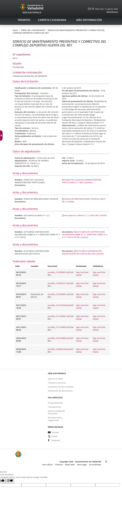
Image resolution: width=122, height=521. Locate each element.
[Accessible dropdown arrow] (2, 135)
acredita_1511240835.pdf (59, 327)
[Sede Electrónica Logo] (32, 7)
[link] (111, 12)
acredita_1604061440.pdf (59, 349)
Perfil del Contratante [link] (33, 30)
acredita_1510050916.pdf (59, 272)
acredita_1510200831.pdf (59, 294)
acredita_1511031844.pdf (59, 305)
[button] (10, 481)
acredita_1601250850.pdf (59, 338)
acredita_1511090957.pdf (59, 316)
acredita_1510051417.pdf (59, 283)
